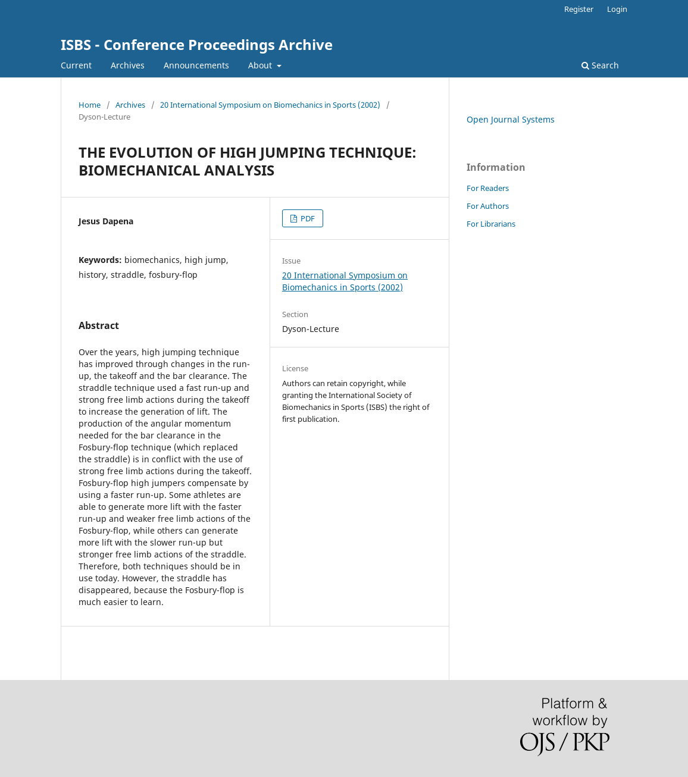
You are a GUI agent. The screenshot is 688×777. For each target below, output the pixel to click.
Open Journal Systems (511, 119)
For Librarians (491, 223)
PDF (307, 218)
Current (76, 65)
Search (600, 65)
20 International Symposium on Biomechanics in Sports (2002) (270, 104)
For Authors (488, 205)
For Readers (488, 188)
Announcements (196, 65)
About (261, 65)
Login (617, 9)
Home (90, 104)
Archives (128, 65)
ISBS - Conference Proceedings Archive (197, 44)
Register (578, 9)
